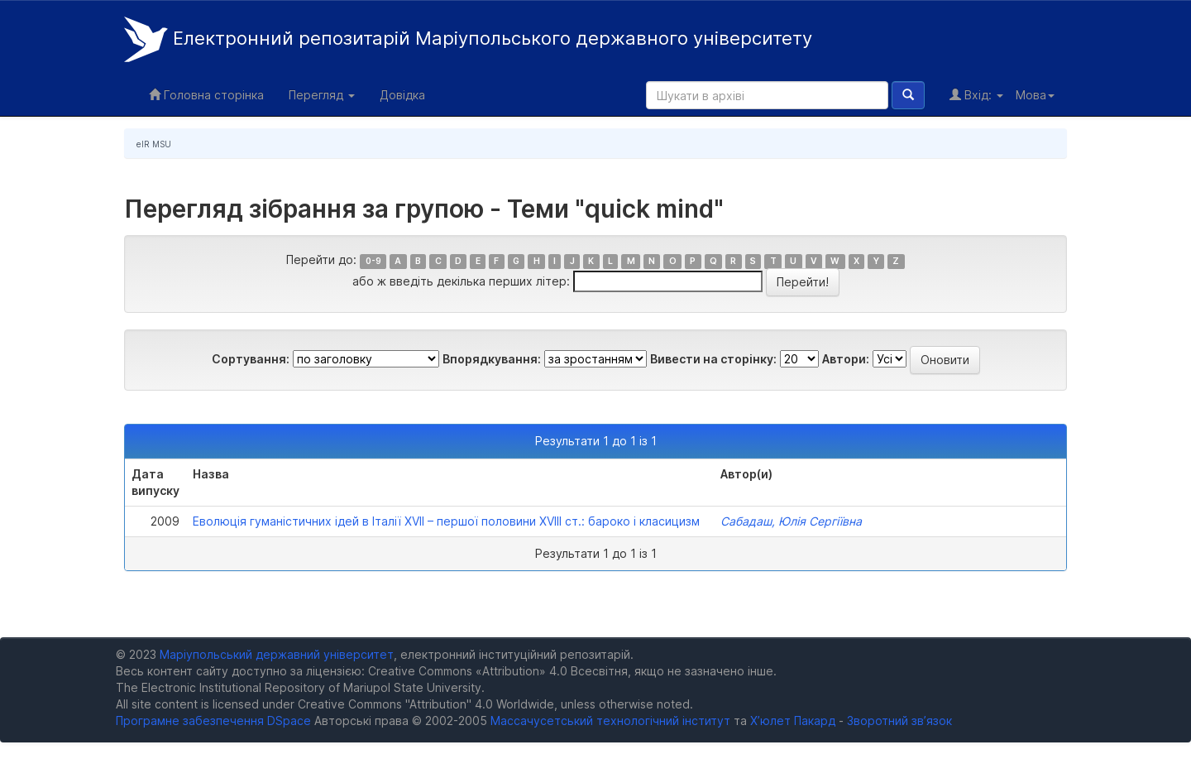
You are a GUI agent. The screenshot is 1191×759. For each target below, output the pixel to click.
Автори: (845, 359)
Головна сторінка (206, 95)
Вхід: (976, 95)
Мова (1035, 95)
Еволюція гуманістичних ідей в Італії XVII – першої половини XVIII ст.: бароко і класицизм (446, 521)
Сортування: (250, 359)
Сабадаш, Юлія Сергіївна (791, 521)
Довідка (402, 95)
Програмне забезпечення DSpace (213, 720)
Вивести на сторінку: (713, 359)
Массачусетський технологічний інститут (610, 720)
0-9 (373, 261)
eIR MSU (153, 144)
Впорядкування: (491, 359)
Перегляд (322, 95)
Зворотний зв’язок (899, 720)
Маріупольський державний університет (277, 654)
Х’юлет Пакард (792, 720)
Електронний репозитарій (468, 39)
